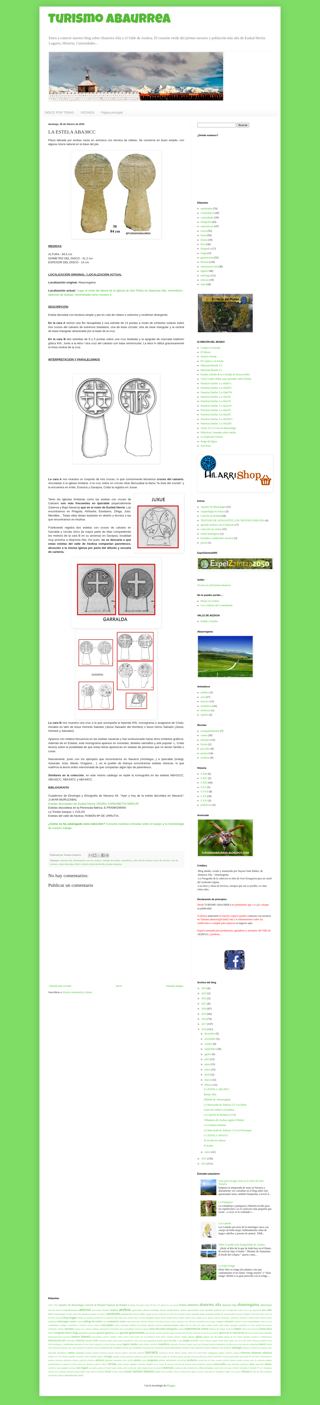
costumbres (73, 1325)
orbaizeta (267, 1352)
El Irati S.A (155, 1305)
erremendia (114, 1329)
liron (91, 1344)
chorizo (167, 1321)
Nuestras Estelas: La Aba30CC (217, 419)
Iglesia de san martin (170, 1305)
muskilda (80, 1352)
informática (71, 1340)
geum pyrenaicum (177, 1333)
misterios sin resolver (221, 1347)
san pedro (93, 1368)
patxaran (195, 1356)
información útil (209, 266)
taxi (225, 1368)
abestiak (51, 1310)
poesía (204, 542)
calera (188, 1317)
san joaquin (62, 1367)
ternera (51, 1371)
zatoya (60, 1375)
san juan (72, 1368)
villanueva (246, 1371)
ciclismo (180, 1321)
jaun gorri (143, 1340)
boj (120, 1317)
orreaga (108, 1356)
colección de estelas (142, 860)
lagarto (209, 1340)
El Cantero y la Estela (212, 361)
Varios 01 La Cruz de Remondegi (218, 428)
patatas (180, 1356)
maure (97, 1348)
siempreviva (193, 1368)
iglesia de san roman (233, 1337)
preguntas (153, 1360)
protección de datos (207, 1360)
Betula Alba (210, 1094)
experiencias (207, 226)
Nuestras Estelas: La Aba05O (216, 387)
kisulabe (195, 1340)
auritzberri (101, 1314)
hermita (268, 1332)
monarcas (255, 1348)
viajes (227, 1371)
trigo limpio (91, 1371)
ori (56, 1356)
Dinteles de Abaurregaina (217, 1099)
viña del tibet (258, 1371)
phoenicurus (266, 1356)
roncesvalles (219, 1364)
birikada (59, 1318)
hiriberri (75, 1336)
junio (207, 1064)
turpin (158, 1371)
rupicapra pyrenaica (239, 1364)
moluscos (205, 710)
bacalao (155, 1314)
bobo (116, 1318)
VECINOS (87, 112)
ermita (95, 1329)
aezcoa (90, 860)
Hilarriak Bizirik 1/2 (211, 365)
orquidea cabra (82, 1356)
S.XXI (204, 800)
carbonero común (246, 1318)
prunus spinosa (222, 1360)
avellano (136, 1314)
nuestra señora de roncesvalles (194, 1353)
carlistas (52, 1321)
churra (173, 1321)
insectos (205, 701)
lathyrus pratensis (259, 1340)
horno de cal (140, 1337)
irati (96, 1340)
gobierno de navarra (201, 1333)
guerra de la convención (231, 1332)
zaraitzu (268, 1371)
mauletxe (90, 1348)
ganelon (92, 1332)
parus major (148, 1356)
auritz (93, 1314)
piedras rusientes (55, 1360)
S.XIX (204, 782)
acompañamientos (210, 730)
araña (240, 1310)
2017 (204, 1024)
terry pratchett (60, 1371)
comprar (220, 1321)
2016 (204, 1029)
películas (203, 1356)
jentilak (160, 1340)
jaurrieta (152, 1340)
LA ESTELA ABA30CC (217, 1089)
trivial (108, 1371)
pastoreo (157, 1356)
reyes (156, 1364)
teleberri (235, 1368)
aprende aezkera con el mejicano (218, 524)
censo (123, 1321)
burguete (150, 1317)
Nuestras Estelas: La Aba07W (216, 392)
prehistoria (206, 804)
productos (192, 1360)
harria (256, 1333)
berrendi (255, 1314)
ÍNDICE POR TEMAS (59, 112)
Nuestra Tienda (209, 356)
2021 (204, 1003)
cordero (63, 1325)
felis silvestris (253, 1329)
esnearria (138, 1329)
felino (244, 1329)
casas (79, 1321)
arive (50, 1313)
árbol (80, 1375)
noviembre (210, 1038)
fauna (203, 235)
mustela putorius (99, 1353)
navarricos (163, 1353)
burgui (157, 1318)
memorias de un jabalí (110, 1347)
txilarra (176, 1371)
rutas (203, 284)
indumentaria (266, 1337)
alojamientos (173, 1310)
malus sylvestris (151, 1344)
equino (77, 1329)
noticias (205, 279)
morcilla (52, 1352)
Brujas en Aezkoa (210, 600)
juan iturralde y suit (173, 1340)
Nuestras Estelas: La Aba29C (216, 414)
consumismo (254, 1321)
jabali (110, 1340)
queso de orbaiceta (86, 1364)
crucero (90, 1325)
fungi (203, 253)
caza (105, 1321)
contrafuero (53, 1325)
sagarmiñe (259, 1364)
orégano (116, 1356)
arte (75, 1314)
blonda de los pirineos (104, 1318)
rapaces (97, 1364)
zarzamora (52, 1375)
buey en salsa (139, 1318)
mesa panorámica (173, 1347)
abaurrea (193, 1305)
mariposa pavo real (234, 1344)
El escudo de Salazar (215, 1140)
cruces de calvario (161, 860)
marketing (254, 1344)
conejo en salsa (240, 1321)
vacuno (200, 1371)
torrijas (77, 1371)
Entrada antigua (174, 985)
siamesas (178, 1368)
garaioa (100, 1332)
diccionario (142, 1325)
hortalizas (151, 1337)
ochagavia (213, 1352)
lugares (204, 270)
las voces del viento (243, 1340)
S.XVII (204, 791)
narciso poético (121, 1353)
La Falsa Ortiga (227, 1265)
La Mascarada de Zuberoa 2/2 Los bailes (225, 1104)
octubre (208, 1043)
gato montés (151, 1333)
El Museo (206, 352)
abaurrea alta (66, 860)
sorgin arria (218, 1368)
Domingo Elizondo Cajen (138, 1305)
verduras (205, 757)
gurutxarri (249, 1333)
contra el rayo (266, 1321)
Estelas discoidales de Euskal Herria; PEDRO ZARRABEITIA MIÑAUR (93, 803)
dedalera (133, 1325)
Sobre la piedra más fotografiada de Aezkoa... (243, 1244)
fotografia (206, 248)
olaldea (221, 1353)
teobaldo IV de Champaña (260, 1368)
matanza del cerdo (68, 1348)
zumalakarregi (71, 1375)
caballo (181, 1318)
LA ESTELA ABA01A (216, 1135)
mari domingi (203, 1344)
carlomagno (63, 1321)
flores (51, 1332)
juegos (186, 1340)
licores (204, 744)
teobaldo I (244, 1368)
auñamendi (126, 1314)
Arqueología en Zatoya (213, 511)
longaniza (98, 1344)
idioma (191, 1336)
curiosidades (207, 217)
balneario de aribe (166, 1314)
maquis (189, 1344)
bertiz (261, 1314)
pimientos (67, 1360)
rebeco (104, 1364)
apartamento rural (195, 1310)
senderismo (168, 1367)
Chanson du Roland (116, 1305)
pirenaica (91, 1360)
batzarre (239, 1314)
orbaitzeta (256, 1352)
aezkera (114, 1310)
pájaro (269, 1360)
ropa (229, 1364)
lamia (226, 1340)
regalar (133, 1364)
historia (204, 261)
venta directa (209, 1371)
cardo (256, 1318)
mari (195, 1344)
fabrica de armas (217, 1329)
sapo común (117, 1368)
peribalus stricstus (222, 1356)
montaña (263, 1348)
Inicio (119, 985)
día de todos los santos (196, 1325)
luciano (106, 1344)
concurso (229, 1321)
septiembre (210, 1048)
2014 (204, 1163)
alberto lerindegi (151, 1310)
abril (207, 1074)
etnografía (206, 221)
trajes (82, 1371)
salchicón (52, 1368)
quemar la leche (70, 1364)
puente (233, 1360)
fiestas (204, 239)
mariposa (221, 1344)
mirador (206, 1348)
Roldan (183, 1305)
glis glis (189, 1333)
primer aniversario (167, 1360)
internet (89, 1340)
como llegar (210, 1321)
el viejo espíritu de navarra (260, 1325)
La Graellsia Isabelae (215, 1125)
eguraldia (234, 1325)
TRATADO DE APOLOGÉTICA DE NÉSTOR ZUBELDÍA (232, 520)
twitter (169, 1371)
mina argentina (196, 1348)
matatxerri (81, 1348)
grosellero (214, 1333)
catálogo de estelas (111, 860)
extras (204, 230)
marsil (262, 1344)
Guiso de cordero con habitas (219, 1109)
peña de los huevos (252, 1356)
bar (175, 1314)
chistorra (151, 1321)
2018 (204, 1018)
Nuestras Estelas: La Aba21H (216, 405)
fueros (68, 1332)
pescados (205, 748)
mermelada (159, 1348)
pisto (125, 1360)
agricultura (137, 1310)
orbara (51, 1356)
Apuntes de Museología (213, 506)
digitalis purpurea (155, 1325)
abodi (58, 1310)
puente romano (242, 1360)
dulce (182, 1325)
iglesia (199, 1336)
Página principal (112, 112)
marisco (246, 1344)
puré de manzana (257, 1360)
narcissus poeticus (136, 1353)
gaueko (159, 1333)
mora (269, 1348)
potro (144, 1360)
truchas (115, 1371)
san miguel (82, 1367)
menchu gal (127, 1348)
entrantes (205, 739)
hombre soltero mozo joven (122, 1337)
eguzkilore (243, 1325)
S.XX (203, 796)
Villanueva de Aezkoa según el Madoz (224, 1120)
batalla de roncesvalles (224, 1314)
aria (264, 1310)
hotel (158, 1337)
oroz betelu (63, 1356)
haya (262, 1332)
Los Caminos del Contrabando (217, 605)
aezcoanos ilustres (100, 1310)
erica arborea (86, 1329)
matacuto (56, 1348)
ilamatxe (247, 1337)
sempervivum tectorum (151, 1368)
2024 (204, 988)
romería (209, 1364)
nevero (171, 1353)
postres (204, 753)
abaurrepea (266, 1305)
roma (194, 1364)
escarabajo (129, 1329)
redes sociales (123, 1364)
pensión (210, 1356)
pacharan (130, 1356)
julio (207, 1059)
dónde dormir (213, 1325)
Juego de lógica (209, 441)
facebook (229, 1329)
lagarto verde (217, 1340)
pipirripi (82, 1360)
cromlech (82, 1325)
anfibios (205, 692)
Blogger (171, 1385)
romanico (201, 1364)
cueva (97, 1325)
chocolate (159, 1321)
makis (141, 1344)
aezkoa (97, 860)
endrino (60, 1329)
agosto (208, 1054)
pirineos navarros (113, 1360)
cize (186, 1321)
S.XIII (204, 773)
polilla (130, 1360)
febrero (208, 1084)
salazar (268, 1364)
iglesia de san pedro (213, 1336)
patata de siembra (169, 1356)
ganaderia (83, 1332)
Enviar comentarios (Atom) (77, 992)
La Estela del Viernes (212, 436)
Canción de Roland (211, 515)
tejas (230, 1368)
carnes (204, 735)
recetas (112, 1364)
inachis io (255, 1337)
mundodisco (62, 1353)
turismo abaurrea (114, 864)
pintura (75, 1360)
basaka (188, 1314)
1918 (56, 1305)
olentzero (229, 1353)
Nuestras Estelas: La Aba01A (216, 383)
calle (193, 1318)
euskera (181, 1329)
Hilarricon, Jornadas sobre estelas (218, 432)
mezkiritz (186, 1348)
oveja (122, 1356)
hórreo (177, 1337)
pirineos (100, 1360)
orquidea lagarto (96, 1356)
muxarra (110, 1353)
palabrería (138, 1356)
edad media (224, 1325)
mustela (88, 1353)
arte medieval (84, 1314)
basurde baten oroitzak (202, 1314)
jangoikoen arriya (131, 1340)
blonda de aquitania (86, 1318)
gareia (116, 1333)
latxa (270, 1340)
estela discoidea (66, 864)
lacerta (202, 1340)
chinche (143, 1321)
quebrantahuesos (55, 1364)
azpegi (148, 1314)
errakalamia (104, 1329)
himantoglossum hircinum (59, 1337)
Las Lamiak (225, 1223)
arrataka (69, 1314)
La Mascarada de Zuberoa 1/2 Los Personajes (228, 1130)
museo (71, 1352)
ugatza (194, 1371)
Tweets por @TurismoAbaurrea (214, 585)
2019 (204, 1013)
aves (203, 697)
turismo (128, 1371)
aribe (269, 1310)
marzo (208, 1079)
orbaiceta (245, 1352)
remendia (141, 1364)
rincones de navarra (182, 1364)
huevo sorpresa (167, 1337)
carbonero (234, 1318)
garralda (124, 1332)
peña (242, 1356)
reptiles (204, 714)
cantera (217, 1318)
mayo (207, 1069)
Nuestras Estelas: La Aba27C (216, 410)
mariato (213, 1344)
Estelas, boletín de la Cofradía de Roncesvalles (225, 374)
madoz (134, 1344)
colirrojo (192, 1321)
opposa (237, 1353)
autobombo (206, 208)
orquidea (72, 1356)
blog (65, 1317)
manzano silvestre (178, 1344)
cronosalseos (207, 212)
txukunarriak (185, 1371)
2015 (204, 1158)
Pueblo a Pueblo (209, 621)
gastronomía (207, 257)
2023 (204, 993)
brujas (130, 1318)
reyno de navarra (166, 1364)
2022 (204, 998)
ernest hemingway (210, 533)
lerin (50, 1344)
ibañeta (184, 1337)
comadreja (200, 1321)
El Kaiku (208, 1145)
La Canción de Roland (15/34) (220, 1114)
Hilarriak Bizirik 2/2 (211, 370)
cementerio (126, 860)
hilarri (78, 864)
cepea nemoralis (133, 1321)
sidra (185, 1368)
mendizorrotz (148, 1348)
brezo (125, 1318)
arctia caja (247, 1310)
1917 (50, 1305)
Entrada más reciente (60, 985)
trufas (121, 1371)
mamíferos (206, 706)
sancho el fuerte (104, 1368)
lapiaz (231, 1340)
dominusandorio (171, 1325)
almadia (163, 1310)
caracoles (224, 1317)
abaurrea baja (229, 1305)
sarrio (125, 1368)
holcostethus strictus (100, 1337)
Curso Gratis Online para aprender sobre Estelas (226, 378)
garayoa (109, 1332)
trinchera (100, 1371)
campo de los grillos (204, 1318)
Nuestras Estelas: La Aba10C (216, 396)
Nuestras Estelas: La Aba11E (216, 401)
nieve (177, 1352)
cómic (117, 1325)
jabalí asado (118, 1340)
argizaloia (257, 1310)
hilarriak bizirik (97, 864)
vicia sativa (235, 1371)
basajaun (181, 1314)
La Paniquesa (226, 1202)
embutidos (52, 1329)
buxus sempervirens (169, 1318)
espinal (146, 1329)
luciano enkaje (116, 1344)
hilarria (85, 864)
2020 (204, 1008)
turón (163, 1371)
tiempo (70, 1371)
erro (121, 1329)
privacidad (181, 1360)
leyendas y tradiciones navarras (217, 538)
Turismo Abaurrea (109, 20)
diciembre (210, 1033)
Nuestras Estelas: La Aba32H (216, 423)
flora (203, 244)
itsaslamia (103, 1340)
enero (207, 1152)
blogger (73, 1317)
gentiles (166, 1333)
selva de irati (134, 1367)
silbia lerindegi (206, 1367)
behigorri (247, 1314)
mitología (206, 275)
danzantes (125, 1325)
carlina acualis (266, 1318)
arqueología (59, 1314)
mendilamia (137, 1348)
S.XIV (204, 778)
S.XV (203, 787)
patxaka (187, 1356)
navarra (151, 1352)
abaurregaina (79, 860)
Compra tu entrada (210, 347)
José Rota (206, 445)
